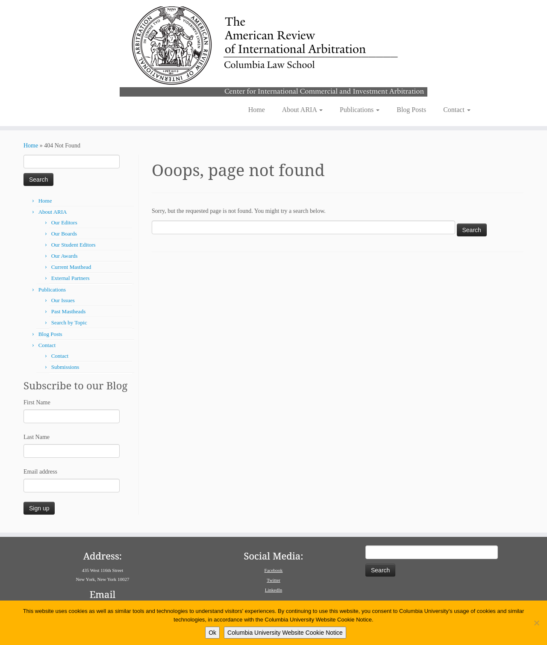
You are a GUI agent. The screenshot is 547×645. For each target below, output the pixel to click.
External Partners (70, 278)
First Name (37, 402)
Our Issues (63, 300)
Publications (359, 109)
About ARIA (302, 109)
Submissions (65, 367)
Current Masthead (71, 267)
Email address (40, 471)
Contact (457, 109)
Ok (212, 632)
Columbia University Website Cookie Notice (285, 632)
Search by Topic (69, 322)
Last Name (37, 437)
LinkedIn (273, 589)
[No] (536, 622)
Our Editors (64, 222)
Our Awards (64, 256)
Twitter (273, 580)
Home (256, 109)
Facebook (274, 570)
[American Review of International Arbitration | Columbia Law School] (273, 50)
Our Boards (64, 233)
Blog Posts (411, 109)
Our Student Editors (73, 245)
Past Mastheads (68, 311)
